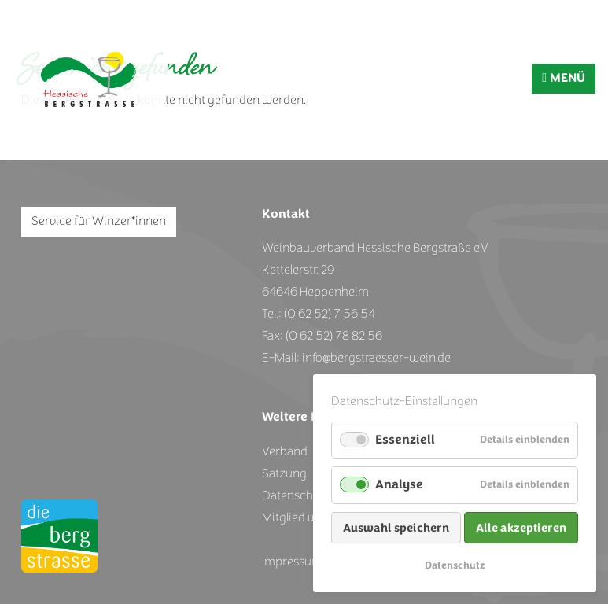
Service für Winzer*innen (98, 221)
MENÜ (563, 78)
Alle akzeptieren (521, 528)
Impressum (292, 561)
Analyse (399, 484)
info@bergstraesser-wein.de (376, 357)
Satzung (284, 473)
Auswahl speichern (396, 528)
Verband (285, 451)
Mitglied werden (305, 517)
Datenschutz (455, 565)
